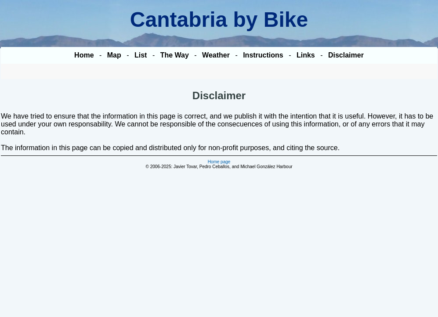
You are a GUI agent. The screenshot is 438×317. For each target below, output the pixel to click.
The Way (174, 55)
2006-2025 (160, 166)
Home (84, 55)
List (140, 55)
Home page (219, 161)
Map (114, 55)
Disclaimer (346, 55)
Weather (216, 55)
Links (306, 55)
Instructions (263, 55)
